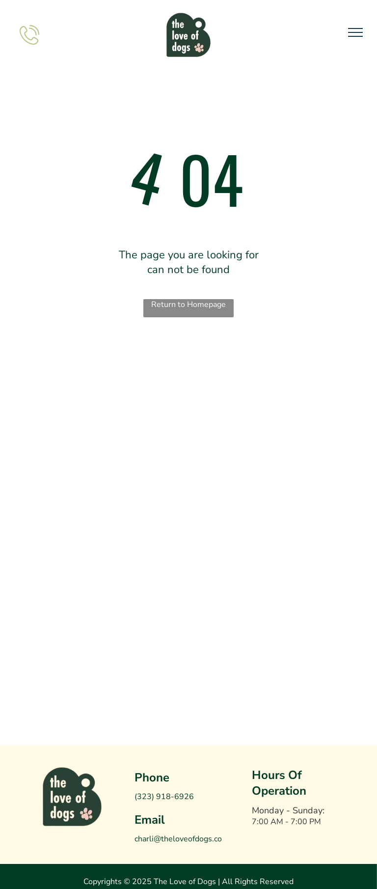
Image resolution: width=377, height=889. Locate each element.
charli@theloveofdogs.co (178, 838)
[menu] (355, 32)
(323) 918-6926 (164, 796)
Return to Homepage (188, 304)
